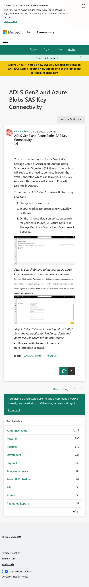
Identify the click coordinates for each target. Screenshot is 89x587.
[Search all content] (59, 58)
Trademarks (8, 564)
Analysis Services (17, 471)
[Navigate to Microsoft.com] (12, 32)
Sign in (47, 49)
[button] (75, 142)
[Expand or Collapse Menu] (5, 41)
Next (82, 511)
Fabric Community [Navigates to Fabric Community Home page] (41, 32)
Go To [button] (71, 49)
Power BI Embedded (19, 479)
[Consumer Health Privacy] (44, 576)
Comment (14, 410)
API (9, 487)
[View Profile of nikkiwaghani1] (22, 131)
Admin (11, 495)
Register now (50, 72)
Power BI (51, 356)
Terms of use (9, 558)
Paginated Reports (18, 503)
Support (12, 463)
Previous (67, 511)
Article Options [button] (70, 119)
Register (34, 49)
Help (59, 49)
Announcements (32, 356)
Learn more (10, 21)
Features (12, 447)
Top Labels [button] (13, 421)
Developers (14, 455)
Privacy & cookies (11, 552)
